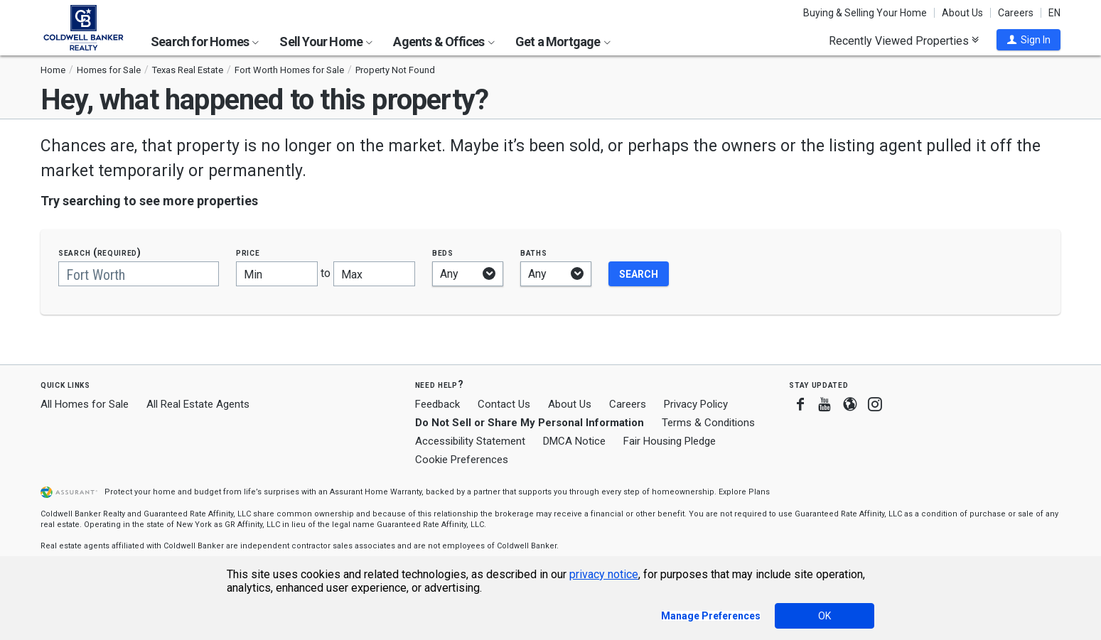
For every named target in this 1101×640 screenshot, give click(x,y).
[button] (1028, 39)
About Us (962, 13)
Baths (533, 252)
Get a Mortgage (563, 41)
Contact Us (504, 404)
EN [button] (1054, 12)
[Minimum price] (277, 273)
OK (824, 616)
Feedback (437, 404)
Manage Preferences (711, 616)
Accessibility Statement (470, 441)
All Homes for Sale (85, 404)
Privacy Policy (696, 404)
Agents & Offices (443, 41)
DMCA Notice (574, 441)
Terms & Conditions (708, 422)
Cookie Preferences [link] (461, 459)
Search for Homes (205, 41)
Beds (442, 252)
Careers (1015, 13)
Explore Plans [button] (744, 492)
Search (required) (99, 252)
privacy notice (603, 574)
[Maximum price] (374, 273)
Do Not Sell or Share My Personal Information (529, 422)
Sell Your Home (325, 41)
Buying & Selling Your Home (865, 13)
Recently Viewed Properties (904, 40)
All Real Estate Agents (197, 404)
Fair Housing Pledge (669, 441)
